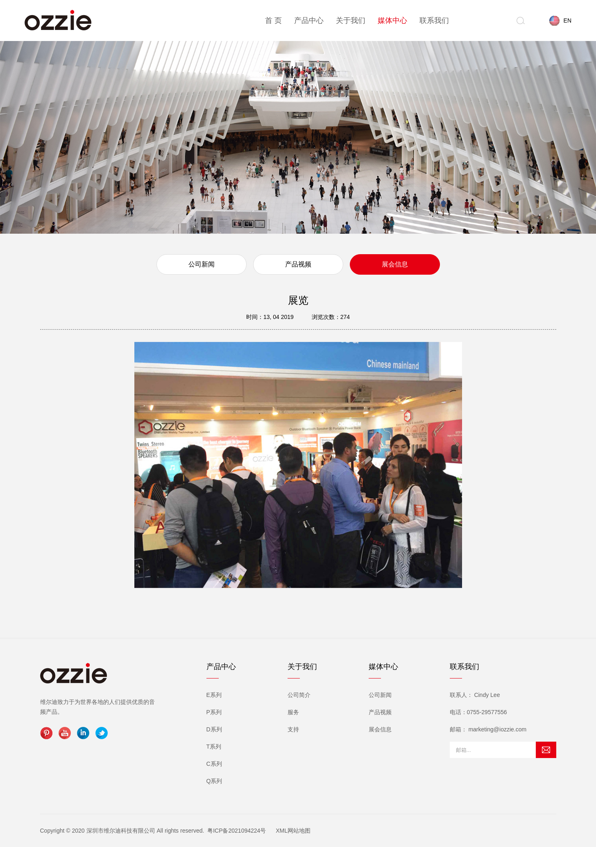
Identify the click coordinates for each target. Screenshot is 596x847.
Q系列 (214, 781)
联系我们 (434, 20)
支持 (293, 729)
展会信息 (395, 264)
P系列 (214, 712)
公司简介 (299, 695)
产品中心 (309, 20)
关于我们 (350, 20)
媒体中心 (392, 20)
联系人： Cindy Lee (475, 695)
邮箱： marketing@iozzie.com (488, 729)
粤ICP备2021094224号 (236, 830)
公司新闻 (201, 264)
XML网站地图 (293, 830)
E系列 (214, 695)
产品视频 (298, 264)
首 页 (273, 20)
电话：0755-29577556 (478, 712)
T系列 (214, 746)
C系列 (214, 763)
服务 (293, 712)
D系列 (214, 729)
